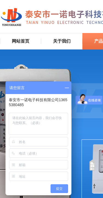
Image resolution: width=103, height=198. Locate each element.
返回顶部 (92, 165)
